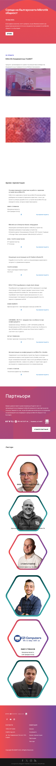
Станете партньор (41, 429)
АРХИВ (9, 34)
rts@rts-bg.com (10, 732)
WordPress (41, 763)
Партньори (32, 738)
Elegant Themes (24, 763)
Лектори (32, 741)
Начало (31, 729)
